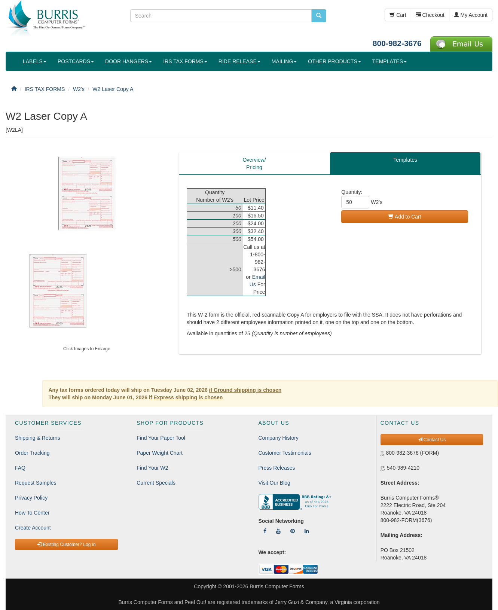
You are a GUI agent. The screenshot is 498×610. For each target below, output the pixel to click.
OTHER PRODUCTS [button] (334, 61)
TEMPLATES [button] (389, 61)
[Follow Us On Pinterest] (292, 531)
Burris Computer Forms (277, 586)
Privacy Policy (31, 498)
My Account (471, 15)
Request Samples (35, 483)
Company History (279, 438)
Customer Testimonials (285, 453)
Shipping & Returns (37, 438)
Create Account (33, 528)
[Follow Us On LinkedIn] (307, 531)
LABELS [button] (34, 61)
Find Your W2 (152, 468)
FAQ (20, 468)
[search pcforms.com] (318, 15)
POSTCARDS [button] (76, 61)
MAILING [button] (284, 61)
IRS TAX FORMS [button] (185, 61)
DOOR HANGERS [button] (128, 61)
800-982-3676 (397, 43)
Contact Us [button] (432, 439)
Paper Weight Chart (160, 453)
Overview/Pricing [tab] (254, 163)
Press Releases (277, 468)
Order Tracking (32, 453)
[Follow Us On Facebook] (265, 531)
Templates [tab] (405, 160)
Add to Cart (404, 217)
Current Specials (156, 483)
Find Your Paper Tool (161, 438)
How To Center (32, 513)
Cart (397, 15)
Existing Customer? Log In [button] (66, 544)
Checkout (430, 15)
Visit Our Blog (274, 483)
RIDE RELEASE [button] (239, 61)
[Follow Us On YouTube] (278, 531)
